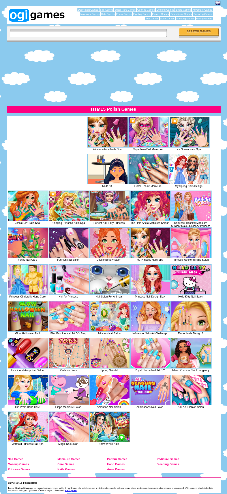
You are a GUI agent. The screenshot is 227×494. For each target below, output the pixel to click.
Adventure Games (202, 9)
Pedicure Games (168, 459)
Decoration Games (88, 9)
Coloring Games (165, 9)
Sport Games (167, 18)
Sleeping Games (168, 464)
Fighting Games (141, 14)
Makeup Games (18, 464)
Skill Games (106, 9)
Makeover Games (89, 14)
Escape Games (160, 14)
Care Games (66, 464)
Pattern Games (117, 459)
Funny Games (123, 14)
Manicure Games (69, 459)
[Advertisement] (45, 148)
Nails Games (66, 469)
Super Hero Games (125, 9)
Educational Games (181, 14)
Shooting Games (185, 18)
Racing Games (204, 18)
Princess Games (19, 469)
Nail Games (16, 459)
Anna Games (116, 469)
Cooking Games (146, 9)
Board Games (183, 9)
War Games (152, 18)
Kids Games (107, 14)
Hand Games (116, 464)
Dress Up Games (202, 14)
